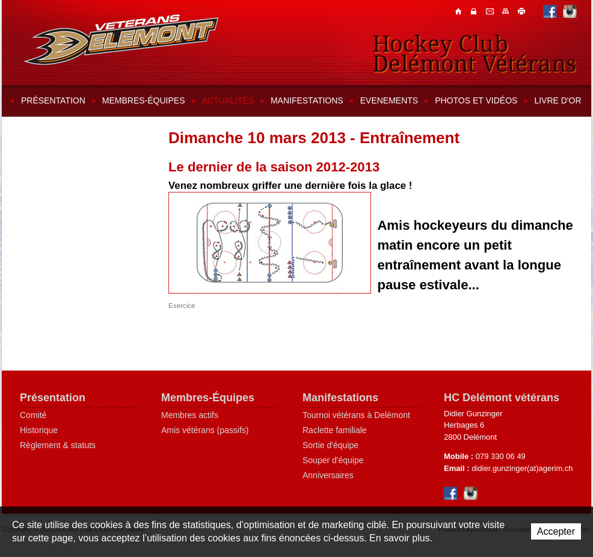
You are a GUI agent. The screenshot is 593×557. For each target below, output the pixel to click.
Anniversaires (328, 475)
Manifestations (307, 100)
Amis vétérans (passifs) (204, 430)
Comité (33, 415)
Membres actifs (189, 415)
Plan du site (506, 11)
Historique (39, 430)
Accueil (459, 11)
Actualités (228, 100)
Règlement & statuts (58, 445)
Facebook (550, 11)
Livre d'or (557, 100)
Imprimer (522, 11)
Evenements (389, 100)
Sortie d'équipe (330, 445)
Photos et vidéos (476, 100)
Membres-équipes (143, 100)
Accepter (556, 531)
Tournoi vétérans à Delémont (356, 415)
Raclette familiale (335, 430)
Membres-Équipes (207, 398)
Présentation (53, 100)
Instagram (570, 11)
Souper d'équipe (333, 460)
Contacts (475, 11)
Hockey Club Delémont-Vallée (121, 39)
